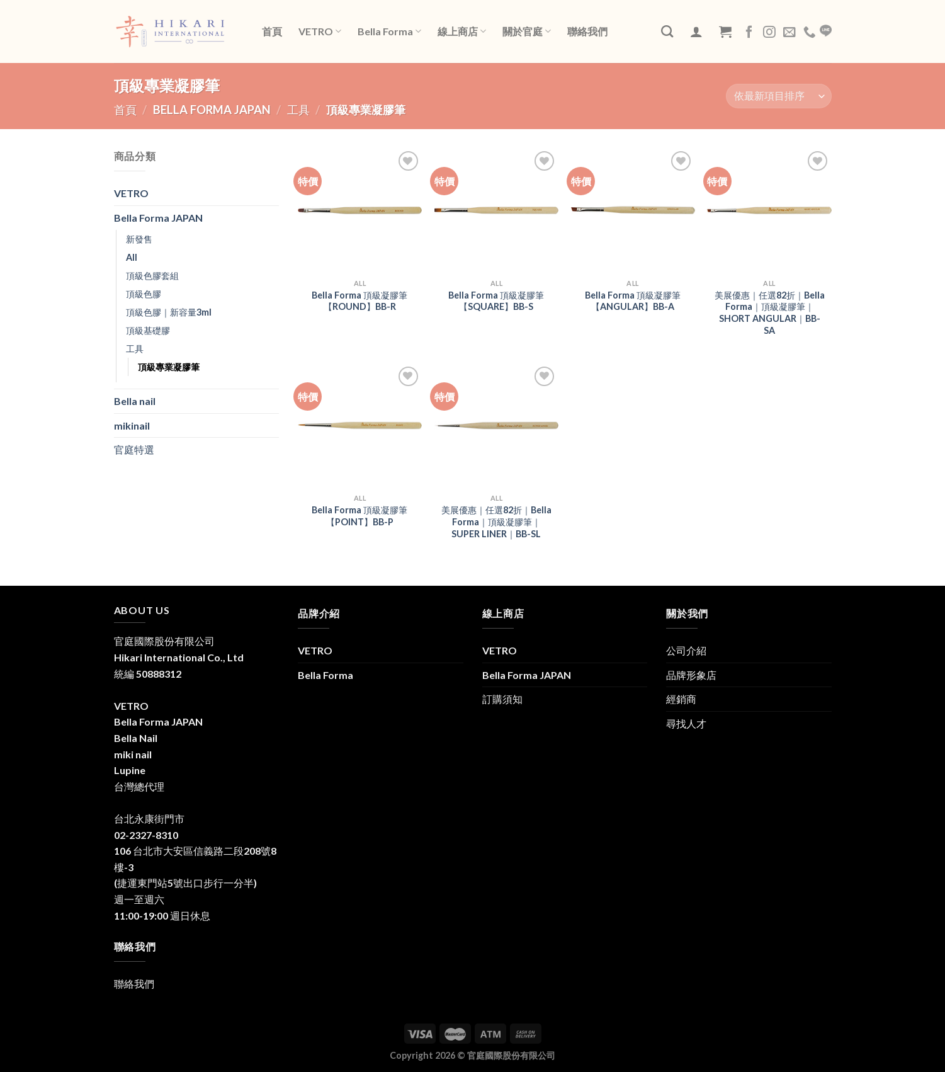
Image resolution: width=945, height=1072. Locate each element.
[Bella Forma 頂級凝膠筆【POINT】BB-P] (360, 425)
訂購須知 (502, 699)
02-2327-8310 (146, 835)
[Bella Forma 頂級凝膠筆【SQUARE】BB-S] (496, 210)
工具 (298, 110)
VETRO (319, 31)
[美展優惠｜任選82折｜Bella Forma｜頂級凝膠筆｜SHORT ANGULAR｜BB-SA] (769, 210)
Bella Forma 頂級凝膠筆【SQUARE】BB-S (496, 301)
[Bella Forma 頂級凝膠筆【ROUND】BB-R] (360, 210)
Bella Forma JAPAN (212, 110)
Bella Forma (389, 31)
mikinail (132, 425)
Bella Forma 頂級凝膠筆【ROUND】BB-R (359, 301)
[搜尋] (667, 31)
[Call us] (809, 33)
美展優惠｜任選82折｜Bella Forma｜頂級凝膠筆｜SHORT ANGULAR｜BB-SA (770, 313)
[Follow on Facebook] (749, 33)
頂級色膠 (143, 293)
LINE (826, 31)
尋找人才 (686, 723)
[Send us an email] (789, 33)
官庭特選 (134, 449)
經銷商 (681, 699)
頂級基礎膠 (148, 330)
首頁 (272, 31)
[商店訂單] (778, 96)
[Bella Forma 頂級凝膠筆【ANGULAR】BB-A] (633, 210)
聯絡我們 (587, 31)
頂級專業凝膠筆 (169, 367)
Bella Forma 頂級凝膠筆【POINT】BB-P (359, 516)
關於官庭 (526, 31)
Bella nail (135, 401)
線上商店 (462, 31)
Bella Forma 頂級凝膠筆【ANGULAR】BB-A (633, 301)
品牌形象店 (691, 675)
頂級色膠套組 (152, 275)
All (131, 257)
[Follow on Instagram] (769, 33)
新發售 (139, 239)
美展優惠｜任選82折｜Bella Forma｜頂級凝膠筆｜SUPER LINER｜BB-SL (496, 522)
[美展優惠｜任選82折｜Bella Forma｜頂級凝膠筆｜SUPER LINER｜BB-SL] (496, 425)
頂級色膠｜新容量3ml (169, 312)
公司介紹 (686, 650)
